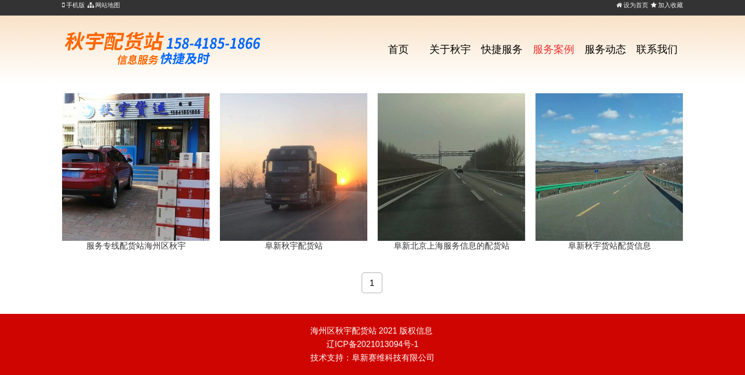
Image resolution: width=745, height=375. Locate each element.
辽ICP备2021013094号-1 (372, 344)
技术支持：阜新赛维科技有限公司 (372, 357)
